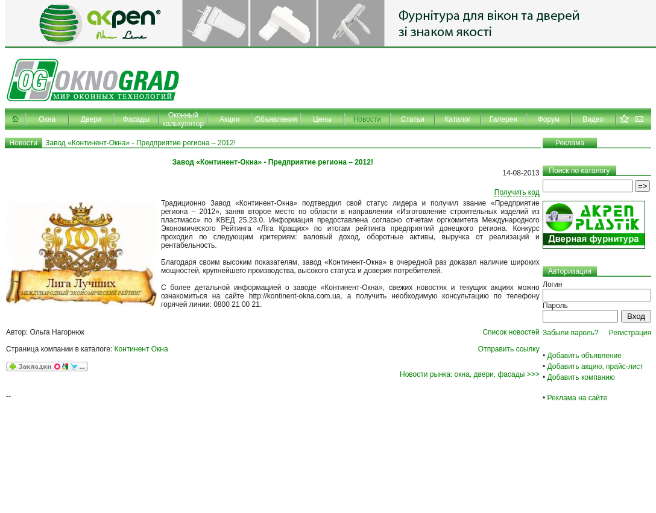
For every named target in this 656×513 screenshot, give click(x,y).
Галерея (503, 119)
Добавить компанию (581, 377)
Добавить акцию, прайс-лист (595, 366)
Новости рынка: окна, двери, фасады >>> (470, 374)
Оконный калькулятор (183, 119)
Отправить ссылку (509, 349)
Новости (367, 119)
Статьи (412, 119)
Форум (549, 119)
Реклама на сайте (577, 398)
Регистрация (630, 333)
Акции (229, 119)
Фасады (136, 119)
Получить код (517, 192)
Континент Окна (141, 349)
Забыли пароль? (571, 333)
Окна (47, 119)
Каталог (457, 119)
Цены (322, 119)
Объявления (276, 119)
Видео (593, 119)
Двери (91, 119)
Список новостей (510, 332)
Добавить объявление (584, 355)
